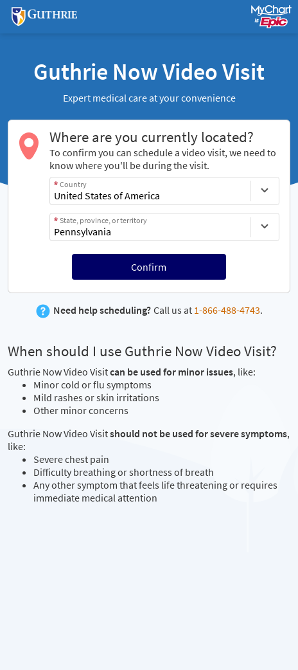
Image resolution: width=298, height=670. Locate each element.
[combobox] (150, 190)
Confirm (148, 266)
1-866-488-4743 (227, 309)
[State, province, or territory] (264, 226)
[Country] (264, 190)
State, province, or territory (103, 220)
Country (73, 184)
